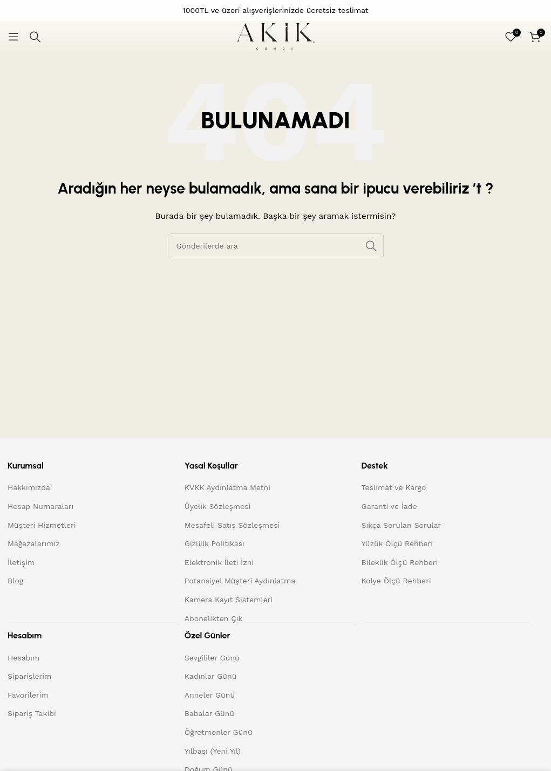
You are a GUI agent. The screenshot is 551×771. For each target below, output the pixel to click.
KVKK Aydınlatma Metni (227, 487)
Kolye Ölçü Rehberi (396, 580)
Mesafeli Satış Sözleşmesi (232, 525)
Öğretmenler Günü (219, 731)
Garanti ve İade (389, 506)
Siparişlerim (29, 675)
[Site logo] (275, 36)
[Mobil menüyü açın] (13, 36)
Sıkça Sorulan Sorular (401, 525)
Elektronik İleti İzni (219, 562)
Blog (15, 580)
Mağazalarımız (34, 543)
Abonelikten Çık (214, 618)
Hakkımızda (29, 487)
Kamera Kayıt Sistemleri (229, 599)
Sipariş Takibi (32, 712)
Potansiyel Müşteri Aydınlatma (240, 580)
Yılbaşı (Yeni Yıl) (213, 750)
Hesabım (23, 657)
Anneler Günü (210, 694)
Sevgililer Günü (212, 657)
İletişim (21, 562)
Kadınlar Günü (211, 675)
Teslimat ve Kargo (394, 487)
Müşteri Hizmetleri (42, 525)
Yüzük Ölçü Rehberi (397, 543)
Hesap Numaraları (40, 506)
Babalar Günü (209, 712)
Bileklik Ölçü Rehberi (400, 562)
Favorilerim (28, 694)
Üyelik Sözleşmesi (218, 506)
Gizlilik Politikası (214, 543)
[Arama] (35, 36)
